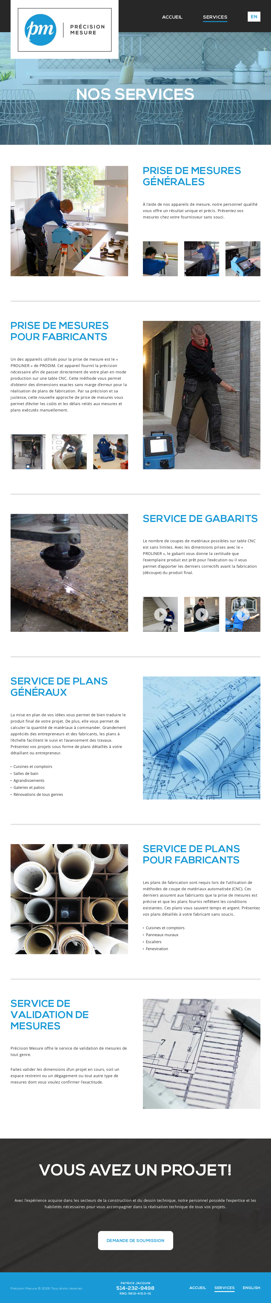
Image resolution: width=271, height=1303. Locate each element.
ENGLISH (251, 1287)
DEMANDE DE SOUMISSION (135, 1240)
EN (254, 17)
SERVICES (211, 17)
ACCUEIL (165, 17)
